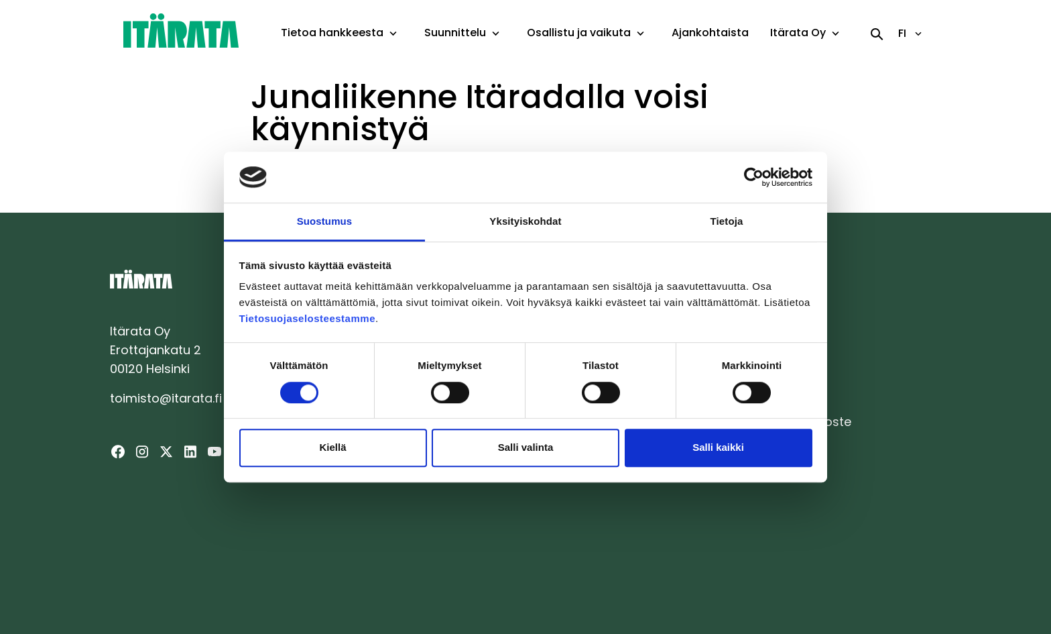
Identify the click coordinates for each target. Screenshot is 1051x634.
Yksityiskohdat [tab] (525, 221)
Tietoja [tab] (726, 221)
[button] (393, 33)
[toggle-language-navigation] (918, 33)
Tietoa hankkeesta (332, 32)
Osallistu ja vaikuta (579, 32)
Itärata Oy (798, 32)
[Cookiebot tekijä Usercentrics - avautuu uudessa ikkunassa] (753, 177)
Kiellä (332, 447)
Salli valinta (526, 447)
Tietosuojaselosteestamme (307, 319)
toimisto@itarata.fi (166, 398)
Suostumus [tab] (325, 221)
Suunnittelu (455, 32)
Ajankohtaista (710, 32)
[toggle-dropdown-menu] (393, 34)
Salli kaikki (718, 447)
